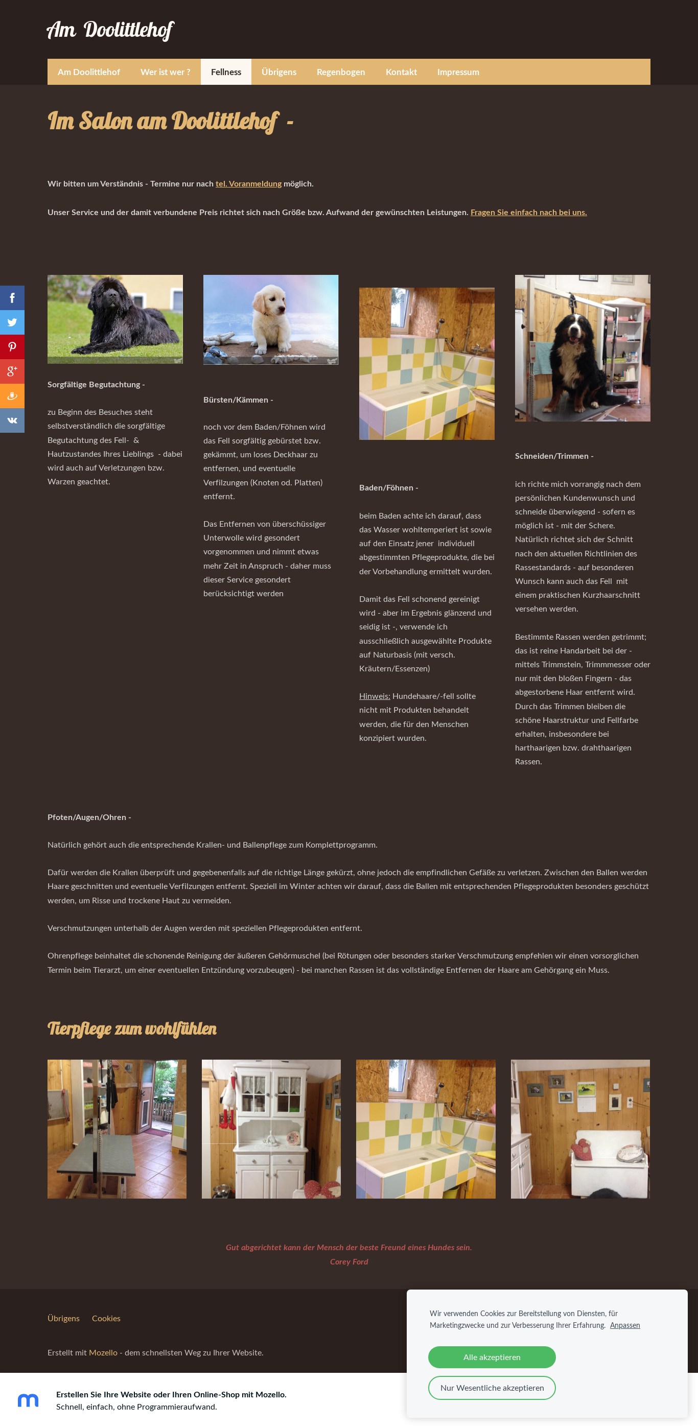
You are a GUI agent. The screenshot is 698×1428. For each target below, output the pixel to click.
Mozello (103, 1345)
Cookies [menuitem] (106, 1311)
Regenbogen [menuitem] (341, 64)
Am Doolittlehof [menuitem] (89, 64)
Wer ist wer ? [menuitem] (166, 64)
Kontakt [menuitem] (401, 64)
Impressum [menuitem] (458, 64)
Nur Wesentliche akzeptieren (492, 1387)
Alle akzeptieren (492, 1357)
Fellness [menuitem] (226, 64)
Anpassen (625, 1325)
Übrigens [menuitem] (279, 64)
